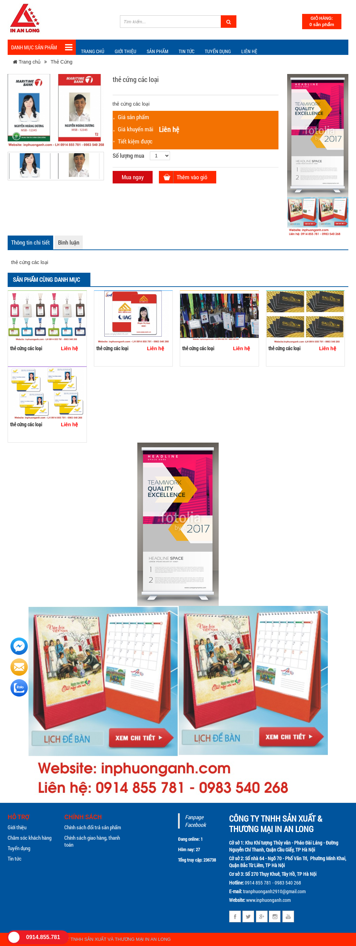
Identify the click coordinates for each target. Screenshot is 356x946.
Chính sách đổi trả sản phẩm (92, 827)
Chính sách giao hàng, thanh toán (92, 841)
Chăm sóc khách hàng (29, 837)
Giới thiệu (125, 51)
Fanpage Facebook (195, 820)
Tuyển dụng (218, 51)
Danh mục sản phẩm (41, 47)
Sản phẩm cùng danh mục (46, 279)
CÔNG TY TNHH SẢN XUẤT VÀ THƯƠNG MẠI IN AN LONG (110, 939)
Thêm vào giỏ (192, 177)
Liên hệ (249, 51)
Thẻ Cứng (61, 62)
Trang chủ (92, 51)
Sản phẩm (157, 51)
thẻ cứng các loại (26, 348)
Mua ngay (133, 177)
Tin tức (15, 858)
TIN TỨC (186, 51)
